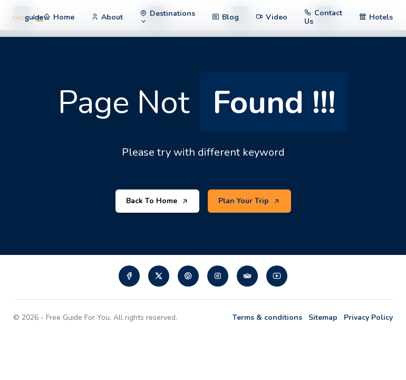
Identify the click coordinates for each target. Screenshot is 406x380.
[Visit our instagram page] (217, 276)
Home (63, 17)
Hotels (381, 17)
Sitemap (322, 317)
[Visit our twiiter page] (158, 276)
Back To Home (157, 201)
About (112, 17)
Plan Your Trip (249, 201)
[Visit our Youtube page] (276, 276)
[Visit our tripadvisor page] (247, 276)
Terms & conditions (267, 317)
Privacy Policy (368, 317)
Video (276, 17)
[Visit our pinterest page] (188, 276)
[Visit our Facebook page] (129, 276)
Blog (230, 17)
